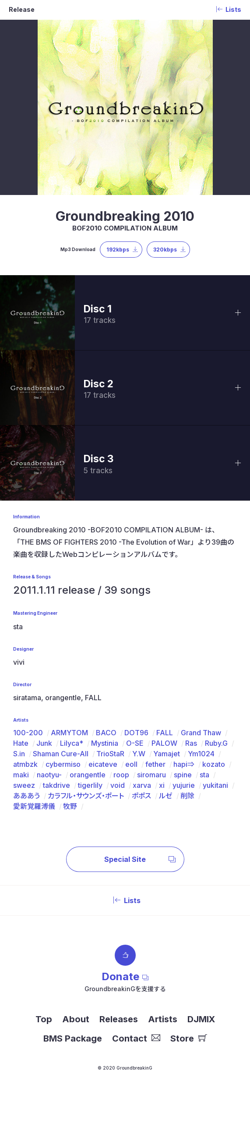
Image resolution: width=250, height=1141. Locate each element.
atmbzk (25, 764)
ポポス (141, 795)
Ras (191, 743)
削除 (187, 795)
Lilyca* (71, 743)
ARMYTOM (69, 732)
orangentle (88, 774)
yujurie (184, 785)
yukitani (215, 785)
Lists (125, 900)
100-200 (28, 732)
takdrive (56, 785)
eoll (131, 764)
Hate (20, 743)
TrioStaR (110, 753)
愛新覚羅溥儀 (34, 806)
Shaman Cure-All (60, 753)
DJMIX (201, 1019)
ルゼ (166, 795)
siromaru (151, 774)
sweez (24, 785)
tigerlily (90, 785)
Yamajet (166, 753)
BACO (106, 732)
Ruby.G (216, 743)
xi (162, 785)
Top (43, 1019)
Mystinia (104, 743)
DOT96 (136, 732)
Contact (136, 1038)
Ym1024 (201, 753)
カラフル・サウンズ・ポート (86, 795)
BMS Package (72, 1038)
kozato (213, 764)
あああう (26, 795)
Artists (162, 1019)
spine (183, 774)
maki (21, 774)
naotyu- (49, 774)
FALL (164, 732)
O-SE (135, 743)
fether (155, 764)
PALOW (164, 743)
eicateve (102, 764)
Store (188, 1038)
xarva (142, 785)
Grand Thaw (201, 732)
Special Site (140, 859)
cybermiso (63, 764)
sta (204, 774)
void (117, 785)
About (75, 1019)
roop (121, 774)
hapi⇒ (183, 764)
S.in (19, 753)
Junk (44, 743)
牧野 (70, 806)
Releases (118, 1019)
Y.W (138, 753)
